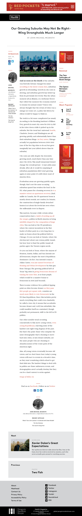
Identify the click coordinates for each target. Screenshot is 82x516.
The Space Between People (63, 88)
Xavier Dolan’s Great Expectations (45, 444)
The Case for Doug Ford (38, 425)
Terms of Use (16, 500)
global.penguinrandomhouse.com (64, 511)
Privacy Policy (16, 494)
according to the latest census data (33, 87)
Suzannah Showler (63, 95)
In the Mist (68, 133)
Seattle (52, 130)
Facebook (33, 386)
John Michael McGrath (42, 38)
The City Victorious (38, 423)
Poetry (35, 469)
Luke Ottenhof (69, 114)
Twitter (52, 386)
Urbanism (13, 53)
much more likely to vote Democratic (34, 294)
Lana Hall (68, 127)
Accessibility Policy (18, 497)
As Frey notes (42, 139)
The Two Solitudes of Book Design (64, 77)
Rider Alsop (68, 137)
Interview (36, 440)
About (13, 485)
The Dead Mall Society (69, 122)
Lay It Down (68, 110)
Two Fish (37, 472)
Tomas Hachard (65, 93)
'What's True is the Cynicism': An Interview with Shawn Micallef (38, 420)
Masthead (15, 488)
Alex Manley (64, 82)
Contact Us (15, 491)
